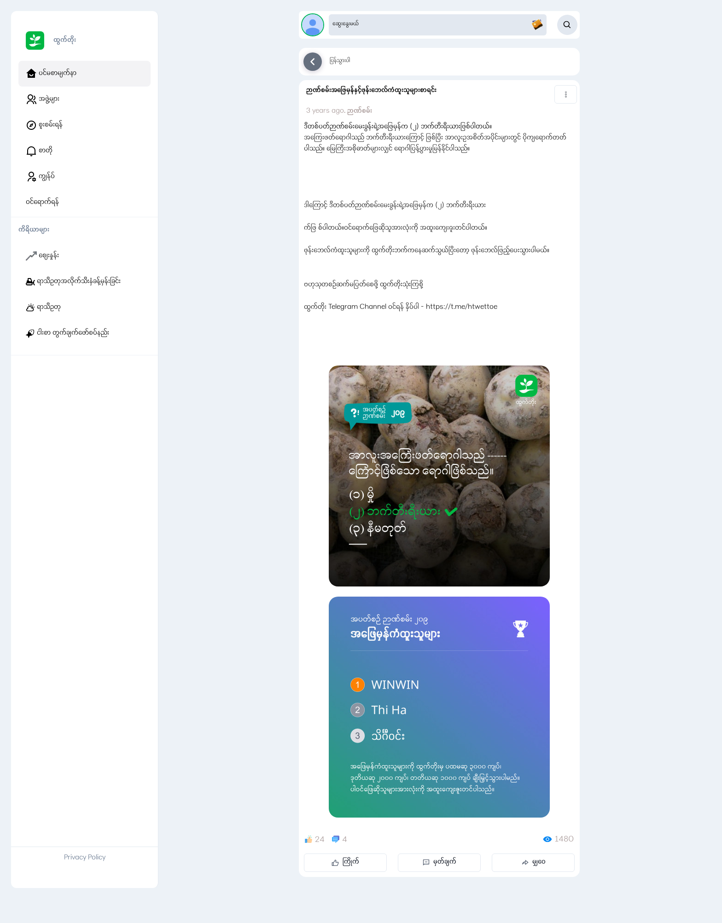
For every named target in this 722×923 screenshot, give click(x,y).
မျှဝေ (533, 862)
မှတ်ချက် (439, 862)
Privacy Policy (84, 858)
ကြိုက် (345, 862)
